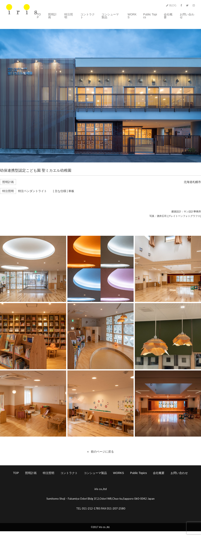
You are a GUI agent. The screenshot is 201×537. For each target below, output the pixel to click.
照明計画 (52, 16)
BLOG (171, 5)
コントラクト (87, 16)
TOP (39, 16)
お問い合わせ (187, 16)
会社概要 (168, 16)
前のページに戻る (102, 451)
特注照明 (68, 16)
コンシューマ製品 (110, 16)
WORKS (132, 16)
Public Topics (150, 16)
